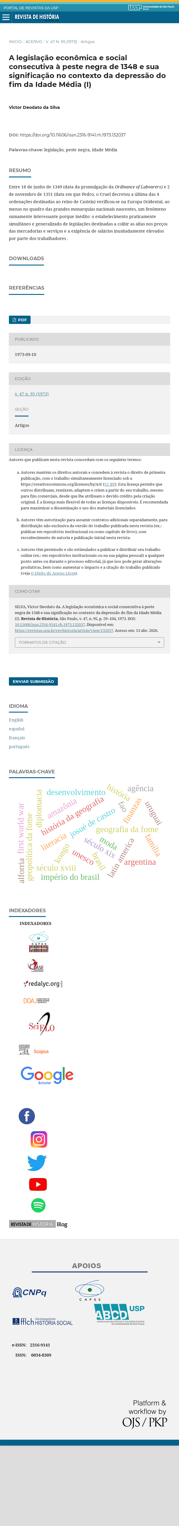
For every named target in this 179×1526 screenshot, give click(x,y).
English (16, 800)
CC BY (109, 564)
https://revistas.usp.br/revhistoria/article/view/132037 (64, 710)
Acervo (34, 41)
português (19, 827)
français (17, 818)
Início (15, 41)
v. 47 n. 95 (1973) (61, 41)
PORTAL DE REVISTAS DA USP (31, 8)
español (16, 809)
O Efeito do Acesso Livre (53, 653)
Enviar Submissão (33, 761)
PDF (22, 400)
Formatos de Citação (42, 722)
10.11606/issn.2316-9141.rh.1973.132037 (50, 705)
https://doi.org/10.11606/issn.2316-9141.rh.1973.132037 (73, 135)
